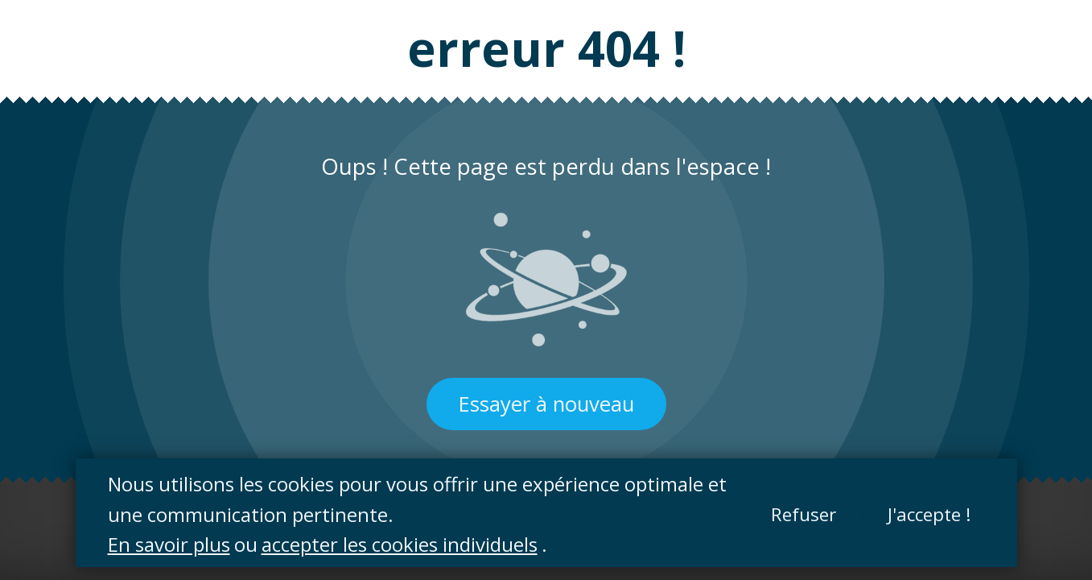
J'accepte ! (929, 514)
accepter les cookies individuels (400, 544)
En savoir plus (169, 544)
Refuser (803, 514)
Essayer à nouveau (546, 404)
